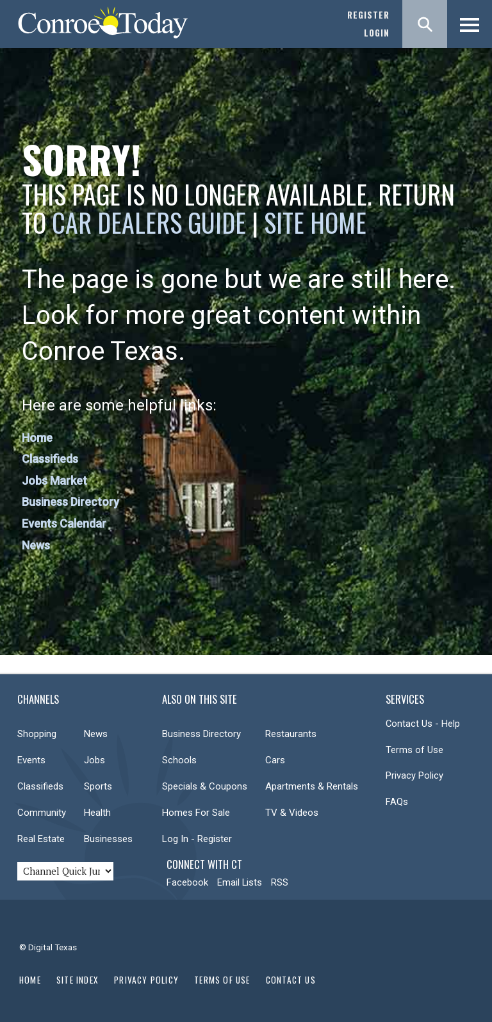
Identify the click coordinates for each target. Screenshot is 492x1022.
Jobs (94, 760)
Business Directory (70, 501)
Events (31, 760)
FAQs (397, 801)
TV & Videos (291, 812)
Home (37, 437)
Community (41, 812)
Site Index (77, 979)
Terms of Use (414, 750)
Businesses (108, 839)
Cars (275, 760)
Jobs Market (54, 480)
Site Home (315, 222)
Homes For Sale (196, 812)
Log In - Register (197, 839)
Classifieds (50, 459)
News (36, 545)
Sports (98, 786)
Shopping (36, 734)
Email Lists (239, 882)
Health (97, 812)
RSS (279, 882)
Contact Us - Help (423, 723)
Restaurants (290, 734)
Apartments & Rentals (311, 786)
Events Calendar (64, 523)
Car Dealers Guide (149, 222)
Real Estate (41, 839)
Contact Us (291, 979)
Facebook (187, 882)
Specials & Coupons (204, 786)
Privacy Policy (414, 775)
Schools (179, 760)
